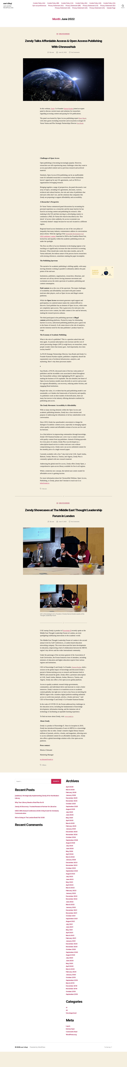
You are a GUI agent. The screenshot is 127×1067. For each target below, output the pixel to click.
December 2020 (72, 959)
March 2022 (71, 920)
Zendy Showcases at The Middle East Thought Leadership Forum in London (63, 524)
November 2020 (72, 962)
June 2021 (70, 942)
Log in (68, 1041)
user (52, 59)
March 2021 (70, 951)
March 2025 (71, 838)
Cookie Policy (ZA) (109, 3)
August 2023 (71, 889)
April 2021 (70, 948)
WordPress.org (72, 1050)
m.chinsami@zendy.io (47, 775)
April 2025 (70, 836)
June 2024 (70, 864)
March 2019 (70, 998)
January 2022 (71, 922)
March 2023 (71, 903)
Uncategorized (65, 34)
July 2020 (70, 973)
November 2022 (72, 914)
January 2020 (71, 990)
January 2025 (71, 844)
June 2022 (70, 917)
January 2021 (71, 956)
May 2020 (70, 979)
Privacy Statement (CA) (90, 5)
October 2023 (71, 883)
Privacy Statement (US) (79, 8)
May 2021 (70, 945)
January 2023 (71, 909)
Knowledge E (67, 646)
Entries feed (71, 1044)
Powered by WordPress (38, 1062)
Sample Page (111, 8)
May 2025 (70, 833)
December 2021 (72, 925)
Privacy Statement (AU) (56, 5)
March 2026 (71, 805)
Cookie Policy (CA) (67, 3)
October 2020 (71, 965)
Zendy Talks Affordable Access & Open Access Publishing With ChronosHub (63, 46)
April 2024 (70, 869)
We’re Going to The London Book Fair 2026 (32, 835)
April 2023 (70, 900)
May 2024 (70, 866)
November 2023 (72, 880)
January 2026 (71, 810)
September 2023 (73, 886)
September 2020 (73, 967)
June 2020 (70, 976)
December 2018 (72, 1001)
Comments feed (72, 1047)
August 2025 (71, 824)
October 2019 (71, 993)
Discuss (44, 497)
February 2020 (72, 987)
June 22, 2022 (62, 59)
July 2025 (70, 827)
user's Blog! (8, 3)
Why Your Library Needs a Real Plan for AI (32, 818)
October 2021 (71, 931)
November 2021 (72, 928)
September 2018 (73, 1009)
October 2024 (71, 852)
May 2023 (70, 897)
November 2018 (72, 1004)
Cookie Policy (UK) (95, 3)
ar (67, 1022)
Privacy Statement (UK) (62, 8)
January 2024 (71, 875)
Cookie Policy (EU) (81, 3)
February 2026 (72, 808)
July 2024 (70, 861)
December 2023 (72, 878)
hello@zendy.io (45, 492)
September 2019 (73, 995)
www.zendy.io (70, 732)
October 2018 (71, 1007)
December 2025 (72, 813)
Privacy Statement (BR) (73, 5)
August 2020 (71, 970)
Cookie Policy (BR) (53, 3)
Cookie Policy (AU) (39, 3)
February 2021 (72, 953)
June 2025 (70, 830)
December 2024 (72, 847)
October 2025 (71, 819)
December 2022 (72, 911)
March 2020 (71, 984)
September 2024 (73, 855)
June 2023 (70, 894)
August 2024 (71, 858)
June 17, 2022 (62, 537)
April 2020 (70, 981)
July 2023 (70, 892)
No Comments (76, 59)
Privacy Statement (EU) (107, 5)
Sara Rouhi (44, 132)
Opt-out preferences (39, 5)
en (57, 34)
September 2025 (73, 822)
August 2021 (71, 937)
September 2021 (72, 934)
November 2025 (72, 816)
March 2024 (71, 872)
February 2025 (72, 841)
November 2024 (72, 850)
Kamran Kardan (69, 115)
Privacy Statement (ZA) (97, 8)
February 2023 (72, 906)
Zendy (53, 115)
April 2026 (70, 802)
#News (44, 780)
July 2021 (70, 939)
